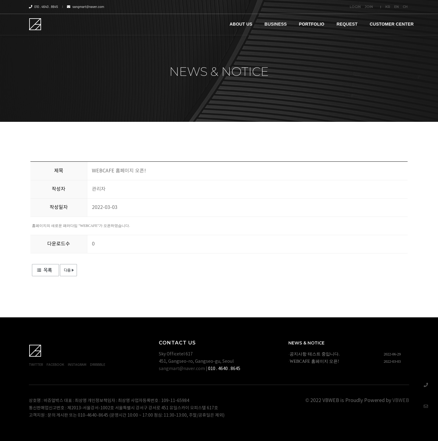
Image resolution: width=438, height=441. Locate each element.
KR (387, 7)
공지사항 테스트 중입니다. (315, 354)
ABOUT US (241, 24)
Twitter (36, 365)
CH (405, 7)
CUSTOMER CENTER (392, 24)
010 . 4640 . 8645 (43, 7)
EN (396, 7)
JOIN (369, 7)
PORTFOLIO (312, 24)
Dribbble (97, 365)
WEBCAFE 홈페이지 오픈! (314, 361)
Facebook (55, 365)
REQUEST (346, 24)
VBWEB (400, 400)
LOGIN (355, 7)
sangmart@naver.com (85, 7)
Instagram (77, 365)
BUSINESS (276, 24)
